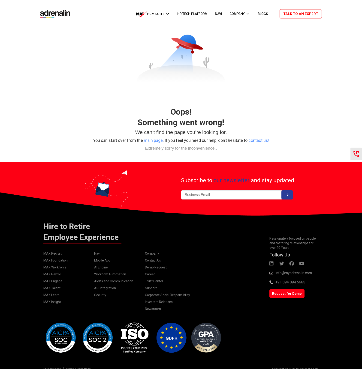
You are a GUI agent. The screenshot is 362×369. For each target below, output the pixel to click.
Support (151, 288)
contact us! (258, 140)
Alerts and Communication (113, 281)
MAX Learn (51, 295)
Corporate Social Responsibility (167, 295)
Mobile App (102, 260)
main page (153, 140)
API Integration (105, 288)
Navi (97, 253)
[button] (153, 14)
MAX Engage (52, 281)
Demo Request (156, 267)
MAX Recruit (52, 253)
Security (100, 295)
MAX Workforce (54, 267)
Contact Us (153, 260)
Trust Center (154, 281)
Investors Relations (159, 302)
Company (152, 253)
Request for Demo (287, 294)
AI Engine (101, 267)
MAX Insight (52, 302)
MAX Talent (51, 288)
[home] (53, 14)
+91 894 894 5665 (290, 282)
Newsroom (153, 309)
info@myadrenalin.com (293, 273)
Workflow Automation (110, 274)
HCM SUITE (155, 14)
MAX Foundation (55, 260)
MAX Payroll (52, 274)
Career (150, 274)
